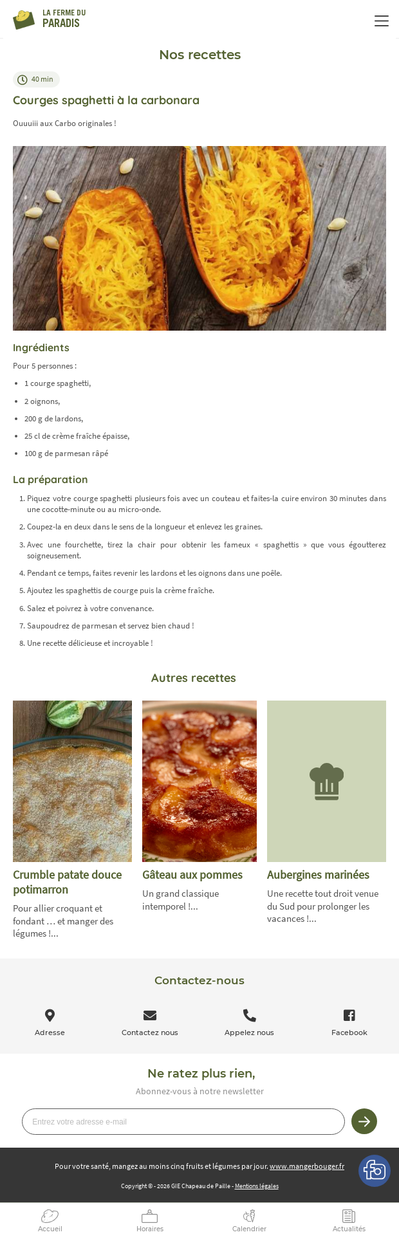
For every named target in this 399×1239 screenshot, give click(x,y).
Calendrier (249, 1229)
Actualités (349, 1229)
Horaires (149, 1229)
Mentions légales (257, 1186)
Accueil (50, 1229)
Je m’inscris (364, 1121)
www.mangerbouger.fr (307, 1166)
